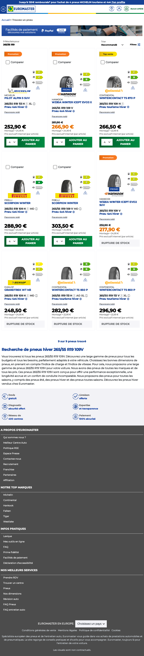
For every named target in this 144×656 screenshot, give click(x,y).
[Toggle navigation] (3, 9)
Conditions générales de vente (39, 630)
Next (140, 30)
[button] (135, 44)
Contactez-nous (12, 458)
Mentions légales (67, 630)
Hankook (8, 505)
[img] (38, 88)
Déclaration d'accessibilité (18, 563)
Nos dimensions (12, 593)
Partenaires (9, 474)
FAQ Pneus (9, 604)
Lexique (7, 536)
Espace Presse (11, 453)
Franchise (8, 469)
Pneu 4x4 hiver (24, 101)
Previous (4, 30)
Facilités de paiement (15, 557)
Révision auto (11, 599)
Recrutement (10, 464)
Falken (7, 510)
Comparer (17, 62)
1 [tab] (67, 32)
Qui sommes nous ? (14, 437)
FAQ (5, 546)
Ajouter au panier (30, 142)
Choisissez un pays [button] (89, 623)
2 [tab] (72, 32)
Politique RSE (11, 448)
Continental (10, 500)
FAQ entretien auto (14, 609)
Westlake (8, 521)
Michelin (8, 494)
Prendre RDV (10, 577)
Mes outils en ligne (13, 541)
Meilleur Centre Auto (15, 442)
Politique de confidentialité (94, 630)
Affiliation (8, 480)
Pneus (6, 588)
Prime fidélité (11, 552)
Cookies (115, 630)
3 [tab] (76, 32)
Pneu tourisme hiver (119, 101)
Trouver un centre (13, 583)
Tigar (6, 516)
